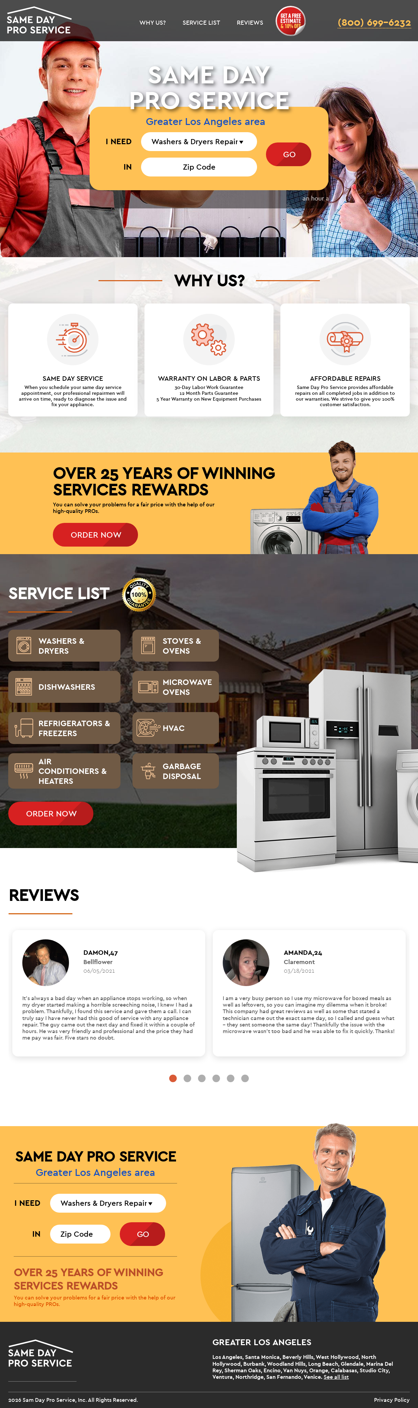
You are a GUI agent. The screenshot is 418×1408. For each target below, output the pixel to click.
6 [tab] (245, 1078)
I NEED (119, 141)
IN (128, 167)
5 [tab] (230, 1078)
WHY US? (152, 23)
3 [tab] (202, 1078)
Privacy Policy (392, 1400)
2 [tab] (187, 1078)
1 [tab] (173, 1078)
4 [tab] (216, 1078)
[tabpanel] (109, 993)
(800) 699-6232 (374, 23)
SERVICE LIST (201, 23)
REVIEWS (250, 23)
